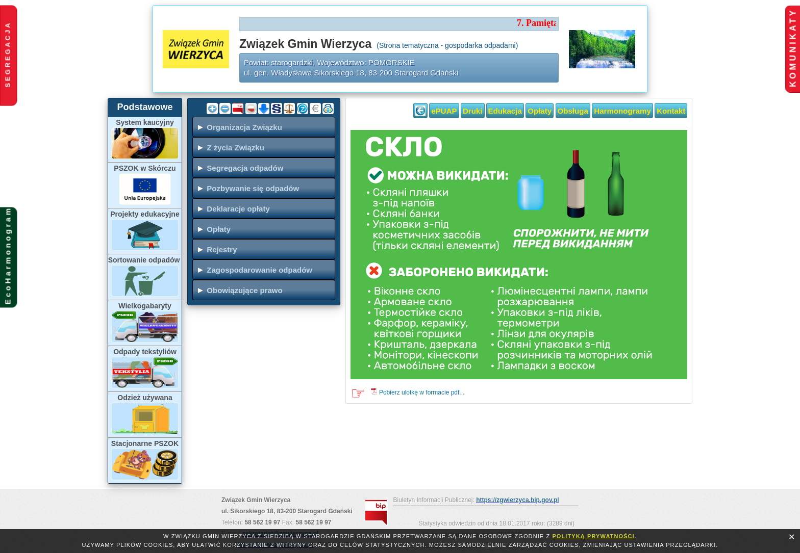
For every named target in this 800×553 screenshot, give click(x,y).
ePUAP (444, 111)
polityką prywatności (593, 536)
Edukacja (505, 111)
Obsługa (573, 111)
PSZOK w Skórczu (145, 168)
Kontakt (671, 111)
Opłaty (540, 111)
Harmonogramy (622, 111)
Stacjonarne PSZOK (145, 443)
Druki (473, 111)
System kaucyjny (145, 122)
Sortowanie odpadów (145, 260)
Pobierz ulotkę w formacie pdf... (421, 392)
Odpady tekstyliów (145, 352)
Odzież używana (144, 397)
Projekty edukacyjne (144, 214)
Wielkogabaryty (144, 306)
